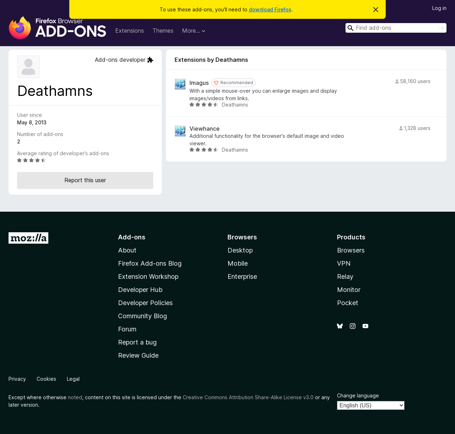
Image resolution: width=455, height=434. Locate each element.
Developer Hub (140, 289)
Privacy (17, 379)
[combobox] (396, 28)
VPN (343, 263)
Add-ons (131, 237)
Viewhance (204, 128)
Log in (439, 8)
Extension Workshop (148, 276)
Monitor (348, 289)
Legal (73, 379)
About (127, 250)
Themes (162, 30)
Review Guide (138, 355)
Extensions (129, 30)
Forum (127, 329)
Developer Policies (145, 302)
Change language (358, 395)
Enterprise (242, 276)
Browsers (351, 250)
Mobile (238, 263)
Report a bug (137, 342)
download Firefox (270, 9)
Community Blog (142, 316)
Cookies (46, 379)
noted (75, 397)
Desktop (240, 250)
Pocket (347, 302)
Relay (345, 276)
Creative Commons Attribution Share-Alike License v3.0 (248, 397)
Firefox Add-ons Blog (150, 263)
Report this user (85, 180)
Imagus (199, 83)
